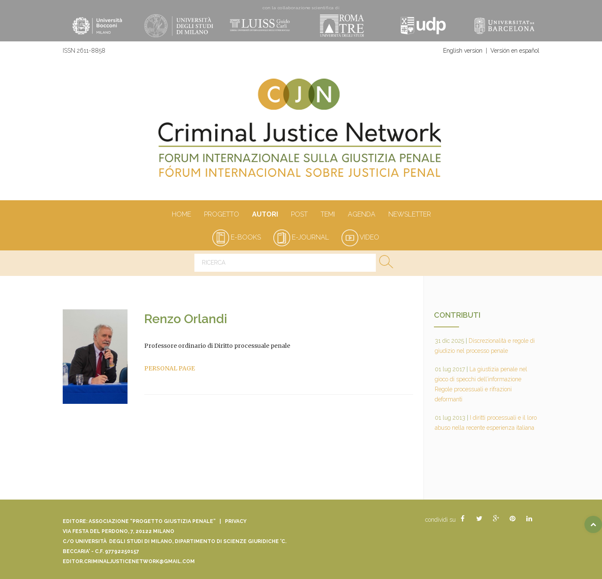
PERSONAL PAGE (169, 368)
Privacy (236, 521)
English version (462, 50)
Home (181, 215)
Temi (327, 215)
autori (265, 215)
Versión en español (514, 50)
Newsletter (409, 215)
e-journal (301, 237)
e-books (236, 237)
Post (299, 215)
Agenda (361, 215)
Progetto (221, 215)
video (360, 237)
